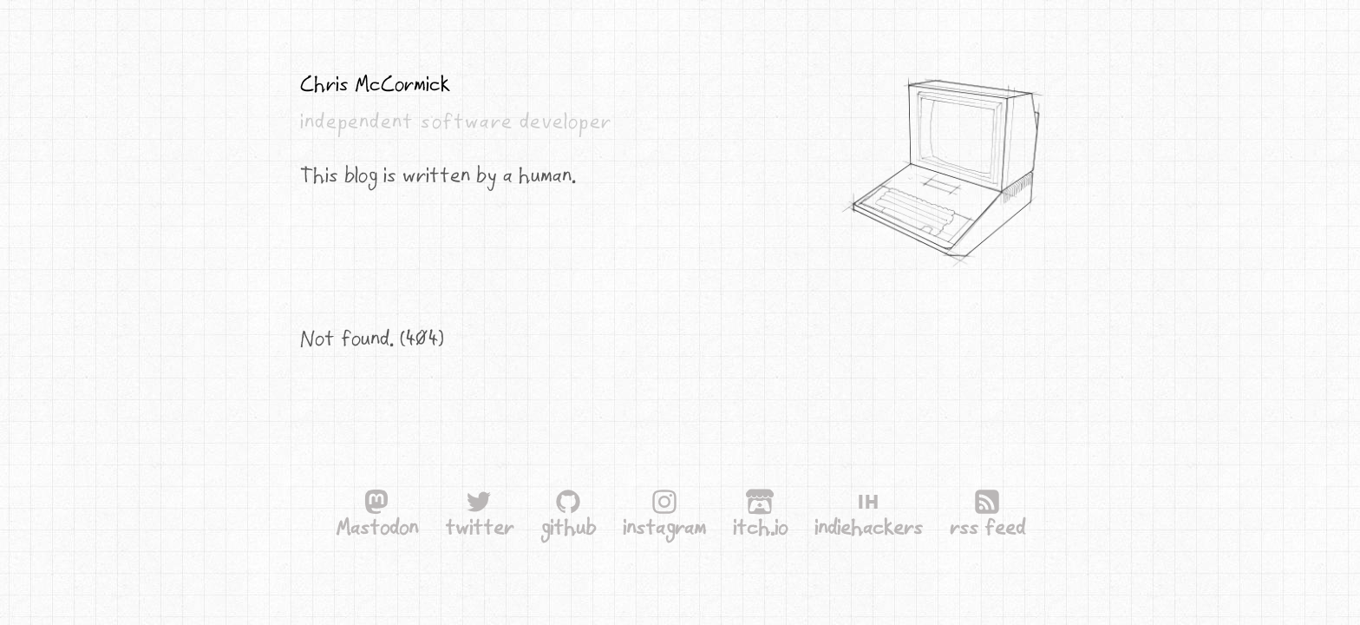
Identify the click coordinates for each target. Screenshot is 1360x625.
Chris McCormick (375, 83)
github (568, 526)
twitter (479, 526)
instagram (664, 515)
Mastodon (377, 526)
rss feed (987, 526)
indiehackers (868, 526)
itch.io (760, 526)
